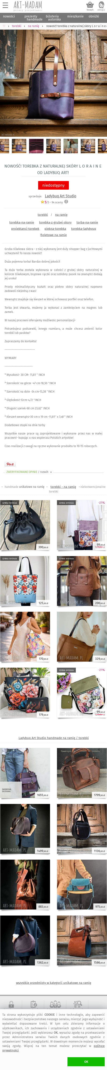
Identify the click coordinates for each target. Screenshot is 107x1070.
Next (99, 80)
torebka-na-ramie (21, 222)
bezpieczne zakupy (11, 1011)
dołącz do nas (55, 1010)
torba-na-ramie (87, 222)
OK (86, 1061)
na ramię (61, 214)
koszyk (90, 9)
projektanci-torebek (25, 228)
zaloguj (101, 9)
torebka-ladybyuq (83, 228)
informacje (77, 1010)
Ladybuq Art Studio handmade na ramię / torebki (54, 738)
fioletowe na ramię (53, 235)
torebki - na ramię (63, 487)
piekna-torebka (55, 228)
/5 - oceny (51, 202)
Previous (7, 80)
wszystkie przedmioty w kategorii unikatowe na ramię (53, 983)
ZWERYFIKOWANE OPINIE (30, 472)
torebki (43, 214)
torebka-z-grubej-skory (55, 222)
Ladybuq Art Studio (60, 196)
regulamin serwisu (33, 1011)
